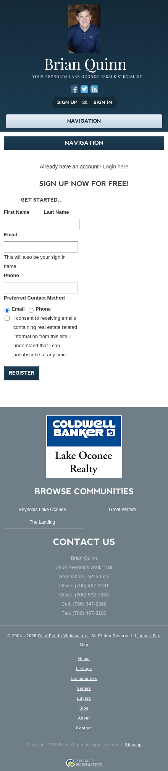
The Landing (42, 522)
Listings (84, 669)
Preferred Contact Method (34, 298)
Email (10, 234)
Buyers (84, 698)
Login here (115, 166)
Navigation (84, 142)
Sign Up (67, 102)
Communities (84, 678)
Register (21, 373)
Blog (84, 708)
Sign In (103, 102)
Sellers (84, 688)
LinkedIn (94, 89)
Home (84, 659)
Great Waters (122, 509)
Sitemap (133, 745)
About (84, 718)
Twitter (84, 89)
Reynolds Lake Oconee (42, 509)
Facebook (74, 89)
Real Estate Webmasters (63, 636)
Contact (84, 728)
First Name (16, 212)
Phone (11, 275)
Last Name (56, 212)
